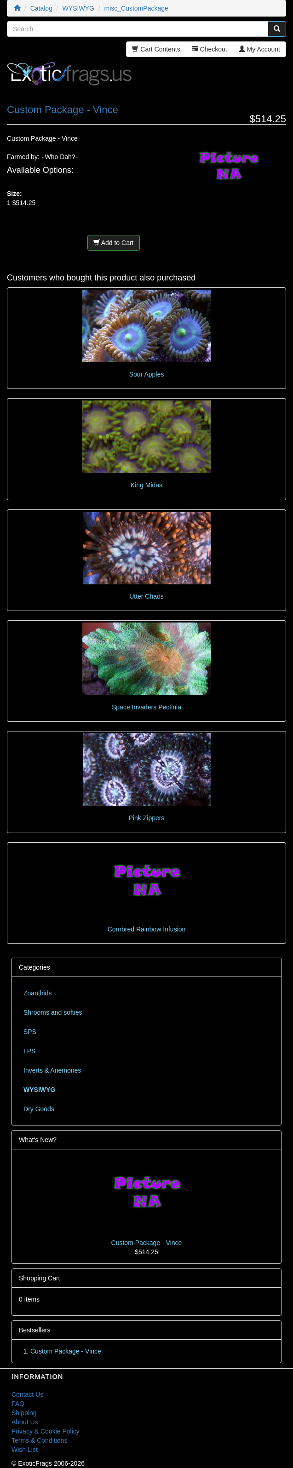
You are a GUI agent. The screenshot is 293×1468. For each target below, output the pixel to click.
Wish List (24, 1449)
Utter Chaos (146, 596)
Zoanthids (37, 993)
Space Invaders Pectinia (146, 707)
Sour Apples (146, 374)
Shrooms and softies (52, 1012)
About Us (24, 1422)
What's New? (38, 1139)
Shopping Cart (39, 1278)
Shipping (24, 1413)
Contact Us (27, 1394)
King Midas (146, 485)
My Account (259, 49)
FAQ (17, 1403)
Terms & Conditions (39, 1440)
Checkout (209, 49)
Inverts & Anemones (52, 1070)
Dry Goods (38, 1109)
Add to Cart (113, 242)
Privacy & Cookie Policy (45, 1431)
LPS (29, 1051)
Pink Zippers (147, 818)
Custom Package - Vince (146, 1242)
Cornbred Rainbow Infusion (147, 929)
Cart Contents (156, 49)
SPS (29, 1031)
